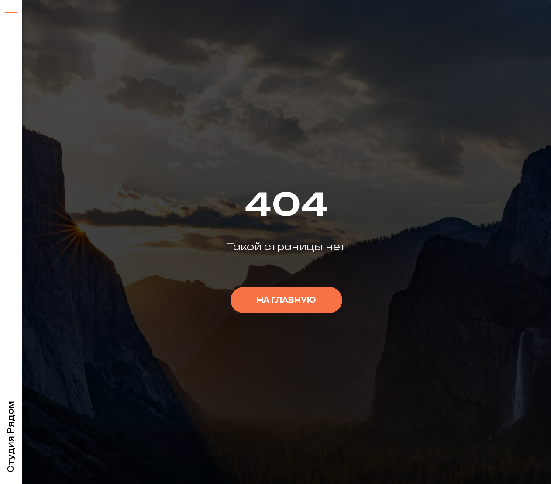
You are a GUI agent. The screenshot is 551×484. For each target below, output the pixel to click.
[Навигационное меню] (11, 13)
